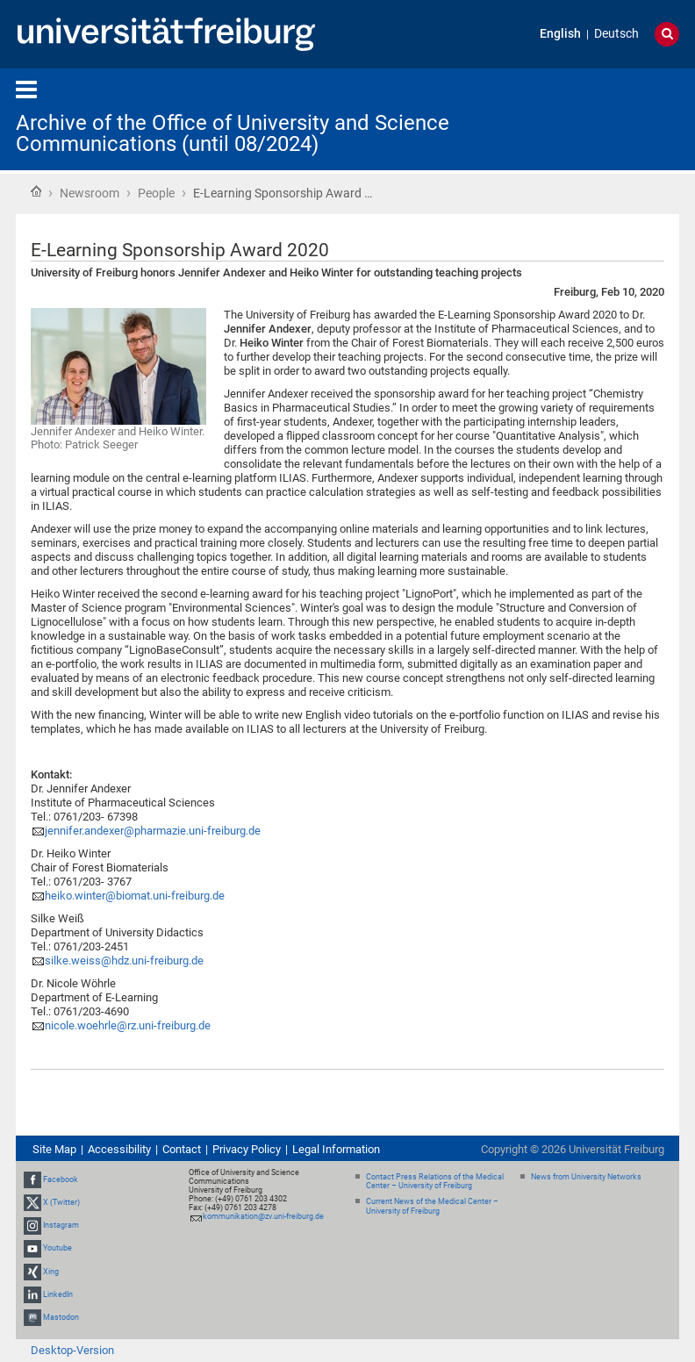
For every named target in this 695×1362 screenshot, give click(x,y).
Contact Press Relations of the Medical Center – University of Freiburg (435, 1181)
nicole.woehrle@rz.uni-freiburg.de (128, 1025)
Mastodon (61, 1317)
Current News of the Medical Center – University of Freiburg (432, 1206)
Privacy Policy (246, 1149)
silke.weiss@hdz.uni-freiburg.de (124, 960)
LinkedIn (58, 1294)
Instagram (61, 1225)
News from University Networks (586, 1176)
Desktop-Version (72, 1350)
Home (36, 191)
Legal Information (336, 1149)
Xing (51, 1271)
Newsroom (89, 193)
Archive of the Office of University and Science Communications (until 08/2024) (232, 133)
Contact (181, 1149)
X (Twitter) (61, 1202)
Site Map (54, 1149)
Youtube (57, 1248)
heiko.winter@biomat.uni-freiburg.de (135, 895)
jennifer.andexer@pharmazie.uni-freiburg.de (153, 830)
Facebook (60, 1179)
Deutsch (616, 33)
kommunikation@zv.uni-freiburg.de (263, 1216)
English (560, 33)
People (156, 193)
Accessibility (119, 1149)
